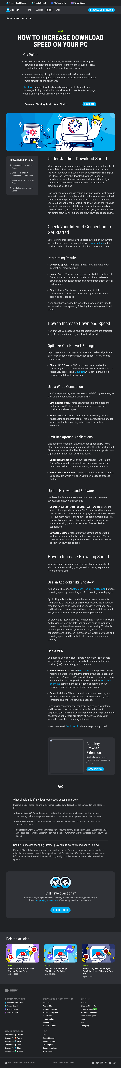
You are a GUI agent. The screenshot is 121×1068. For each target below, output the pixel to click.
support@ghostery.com (47, 900)
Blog (49, 10)
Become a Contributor (101, 10)
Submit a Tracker (49, 1041)
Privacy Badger (48, 1019)
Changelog (85, 1026)
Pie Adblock (47, 1016)
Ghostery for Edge (13, 1048)
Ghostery (27, 87)
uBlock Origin (48, 1022)
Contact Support (49, 1038)
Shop (58, 10)
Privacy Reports (89, 1009)
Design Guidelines (50, 1048)
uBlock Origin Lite (49, 1026)
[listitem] (22, 961)
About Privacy (48, 1051)
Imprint (71, 1063)
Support (39, 10)
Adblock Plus (48, 1006)
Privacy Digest (78, 3)
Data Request (48, 1045)
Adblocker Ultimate (50, 1009)
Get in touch (71, 726)
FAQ (44, 1035)
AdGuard (46, 1003)
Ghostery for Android (14, 1051)
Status (83, 1003)
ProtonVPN (85, 670)
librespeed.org (96, 243)
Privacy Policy (63, 1063)
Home (28, 10)
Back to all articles (18, 18)
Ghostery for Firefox (13, 1038)
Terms (55, 1063)
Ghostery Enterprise (88, 1016)
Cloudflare (79, 371)
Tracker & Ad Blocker (16, 3)
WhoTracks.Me (58, 3)
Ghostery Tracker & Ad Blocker (89, 589)
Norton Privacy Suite (50, 1012)
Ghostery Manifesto (88, 1006)
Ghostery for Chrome (14, 1035)
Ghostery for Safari (13, 1041)
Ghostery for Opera (13, 1045)
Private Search (38, 3)
